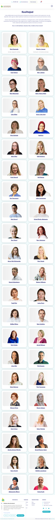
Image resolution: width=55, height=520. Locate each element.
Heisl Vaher (14, 429)
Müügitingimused (11, 518)
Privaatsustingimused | (4, 518)
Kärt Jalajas (41, 72)
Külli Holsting (41, 156)
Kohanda (6, 515)
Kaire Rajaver (14, 387)
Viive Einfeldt (14, 135)
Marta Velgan (41, 408)
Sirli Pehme (41, 177)
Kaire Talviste (41, 429)
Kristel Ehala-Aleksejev (41, 219)
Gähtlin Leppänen (40, 471)
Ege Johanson (41, 240)
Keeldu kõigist (12, 515)
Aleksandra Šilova (14, 491)
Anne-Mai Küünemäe (14, 261)
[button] (51, 6)
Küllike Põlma (14, 324)
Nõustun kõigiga (20, 515)
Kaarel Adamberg (14, 282)
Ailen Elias (14, 156)
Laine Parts (41, 303)
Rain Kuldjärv (41, 324)
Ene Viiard (14, 240)
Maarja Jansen (40, 49)
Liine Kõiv (14, 366)
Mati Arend (14, 219)
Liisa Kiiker (14, 114)
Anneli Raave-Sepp (41, 450)
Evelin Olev (52, 518)
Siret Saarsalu (14, 49)
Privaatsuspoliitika (7, 512)
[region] (14, 510)
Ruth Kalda (14, 345)
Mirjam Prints (14, 408)
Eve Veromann (14, 198)
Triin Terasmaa (40, 387)
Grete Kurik (40, 491)
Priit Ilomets (40, 366)
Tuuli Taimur (14, 72)
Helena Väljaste (41, 282)
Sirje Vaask (40, 261)
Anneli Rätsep (41, 345)
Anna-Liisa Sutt (40, 114)
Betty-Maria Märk (41, 93)
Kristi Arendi (14, 177)
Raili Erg (40, 135)
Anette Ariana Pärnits (14, 450)
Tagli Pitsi (14, 303)
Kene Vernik (14, 471)
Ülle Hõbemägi (14, 93)
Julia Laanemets (41, 198)
